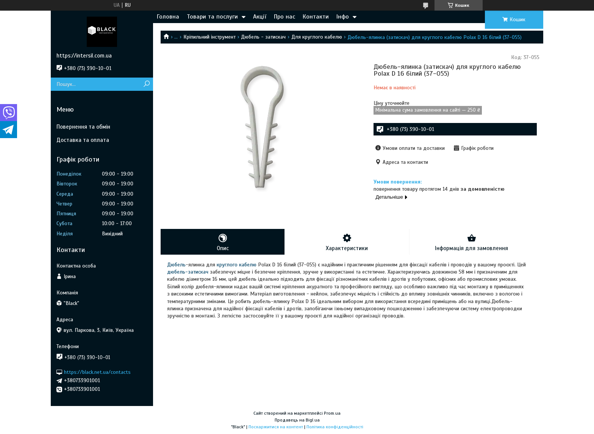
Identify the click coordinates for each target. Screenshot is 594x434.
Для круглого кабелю (316, 37)
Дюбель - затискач (263, 37)
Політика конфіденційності (334, 426)
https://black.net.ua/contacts (97, 372)
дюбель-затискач (187, 272)
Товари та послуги (212, 16)
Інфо (342, 16)
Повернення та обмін (83, 126)
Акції (259, 16)
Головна (168, 16)
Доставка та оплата (82, 140)
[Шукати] (146, 84)
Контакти (316, 16)
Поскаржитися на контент (276, 426)
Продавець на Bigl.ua (297, 420)
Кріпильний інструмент (209, 37)
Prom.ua (332, 413)
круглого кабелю (236, 264)
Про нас (284, 16)
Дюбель (176, 264)
